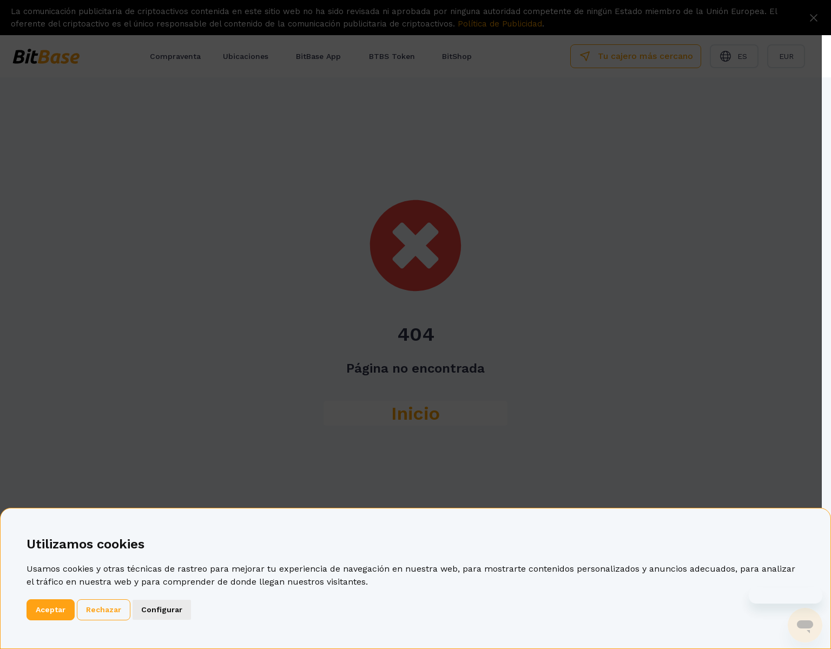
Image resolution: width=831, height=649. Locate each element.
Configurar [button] (161, 609)
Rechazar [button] (103, 609)
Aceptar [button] (50, 609)
